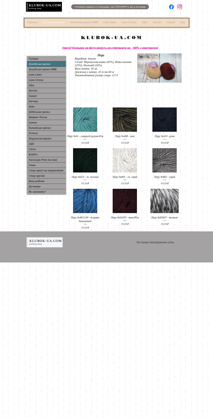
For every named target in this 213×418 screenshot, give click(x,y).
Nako (32, 106)
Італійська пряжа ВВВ (42, 69)
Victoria (33, 133)
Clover (32, 149)
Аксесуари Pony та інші (43, 159)
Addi (31, 143)
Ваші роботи (36, 181)
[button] (110, 6)
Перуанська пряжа (40, 138)
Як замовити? (37, 191)
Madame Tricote (38, 117)
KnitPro (33, 154)
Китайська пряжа (40, 127)
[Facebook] (171, 7)
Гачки (32, 165)
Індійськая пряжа (39, 111)
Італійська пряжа (40, 64)
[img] (44, 11)
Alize (31, 85)
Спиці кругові (37, 175)
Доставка (34, 186)
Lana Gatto (35, 74)
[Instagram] (179, 7)
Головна (33, 58)
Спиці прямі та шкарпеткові (46, 170)
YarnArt (33, 90)
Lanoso (33, 122)
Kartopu (33, 101)
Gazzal (32, 95)
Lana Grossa (36, 80)
